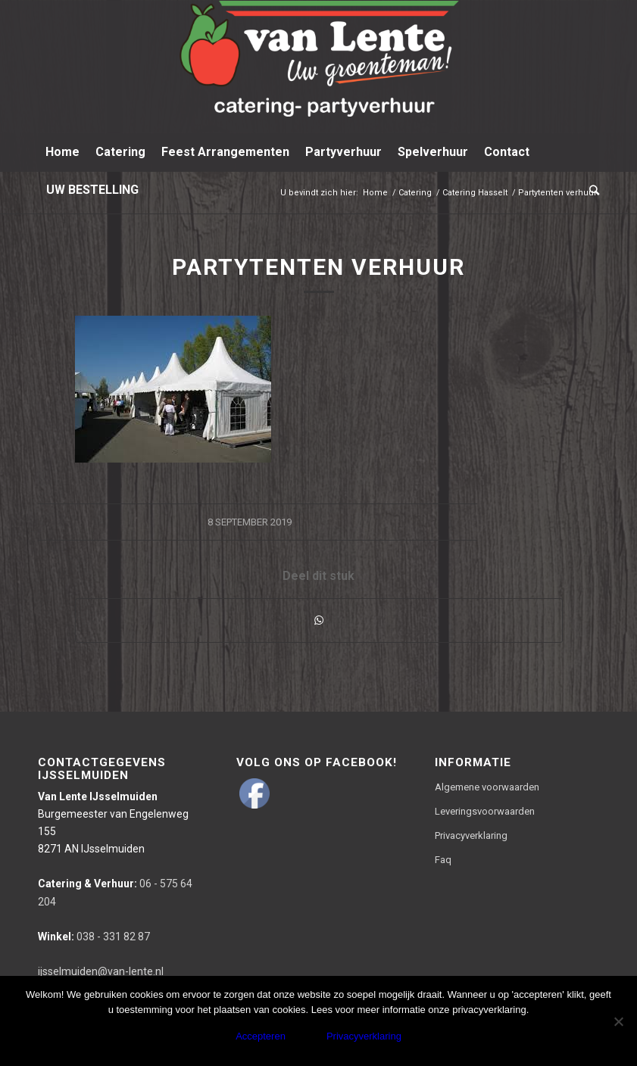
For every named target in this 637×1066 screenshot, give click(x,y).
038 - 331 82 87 (94, 936)
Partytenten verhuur (318, 267)
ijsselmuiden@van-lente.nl (101, 971)
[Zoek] (590, 190)
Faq (443, 859)
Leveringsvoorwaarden (485, 811)
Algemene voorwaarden (487, 787)
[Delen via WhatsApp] (319, 620)
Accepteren (261, 1036)
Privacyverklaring (471, 835)
